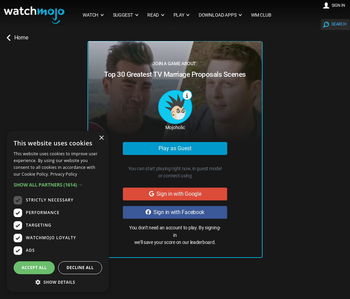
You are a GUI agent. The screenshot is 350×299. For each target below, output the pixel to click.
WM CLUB (261, 15)
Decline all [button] (80, 267)
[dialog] (58, 211)
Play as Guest (175, 148)
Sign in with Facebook (175, 212)
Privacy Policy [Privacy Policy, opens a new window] (63, 174)
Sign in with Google (175, 194)
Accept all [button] (34, 267)
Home (17, 38)
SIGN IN (338, 5)
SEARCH (338, 24)
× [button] (101, 138)
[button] (58, 184)
